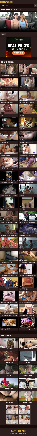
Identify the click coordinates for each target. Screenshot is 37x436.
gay (4, 34)
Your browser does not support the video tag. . (18, 22)
